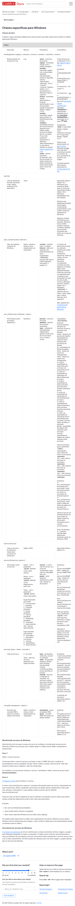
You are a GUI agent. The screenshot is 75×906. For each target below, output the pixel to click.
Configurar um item (9, 781)
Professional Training (65, 889)
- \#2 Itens (34, 11)
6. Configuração (23, 11)
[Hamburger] (71, 3)
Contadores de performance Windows (62, 307)
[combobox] (46, 4)
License (38, 903)
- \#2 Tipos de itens (47, 11)
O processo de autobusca (11, 832)
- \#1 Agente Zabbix (63, 11)
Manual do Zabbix (8, 11)
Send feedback (9, 895)
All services (43, 893)
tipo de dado (61, 146)
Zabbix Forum (63, 893)
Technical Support (45, 889)
